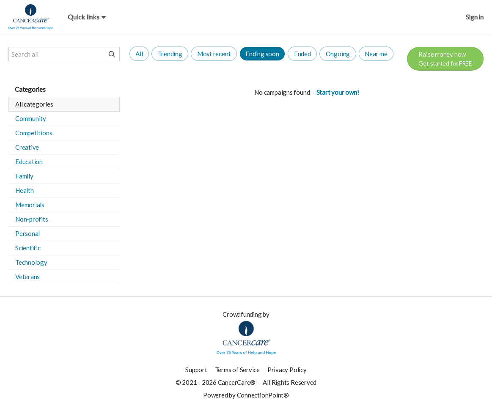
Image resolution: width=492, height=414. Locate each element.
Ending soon (262, 54)
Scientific (28, 248)
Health (24, 190)
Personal (27, 233)
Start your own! (337, 92)
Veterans (27, 276)
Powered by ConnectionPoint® (246, 395)
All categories (34, 104)
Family (24, 176)
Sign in (475, 17)
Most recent (214, 54)
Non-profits (31, 219)
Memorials (29, 204)
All (139, 54)
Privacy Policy (287, 369)
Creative (27, 147)
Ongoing (338, 54)
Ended (302, 54)
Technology (31, 262)
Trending (170, 54)
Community (30, 118)
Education (29, 161)
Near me (376, 54)
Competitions (33, 133)
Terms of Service (237, 369)
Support (196, 369)
